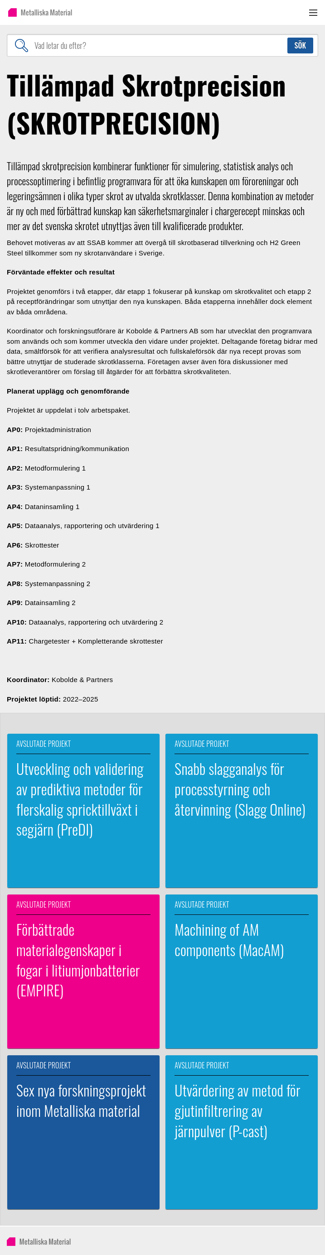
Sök (300, 45)
